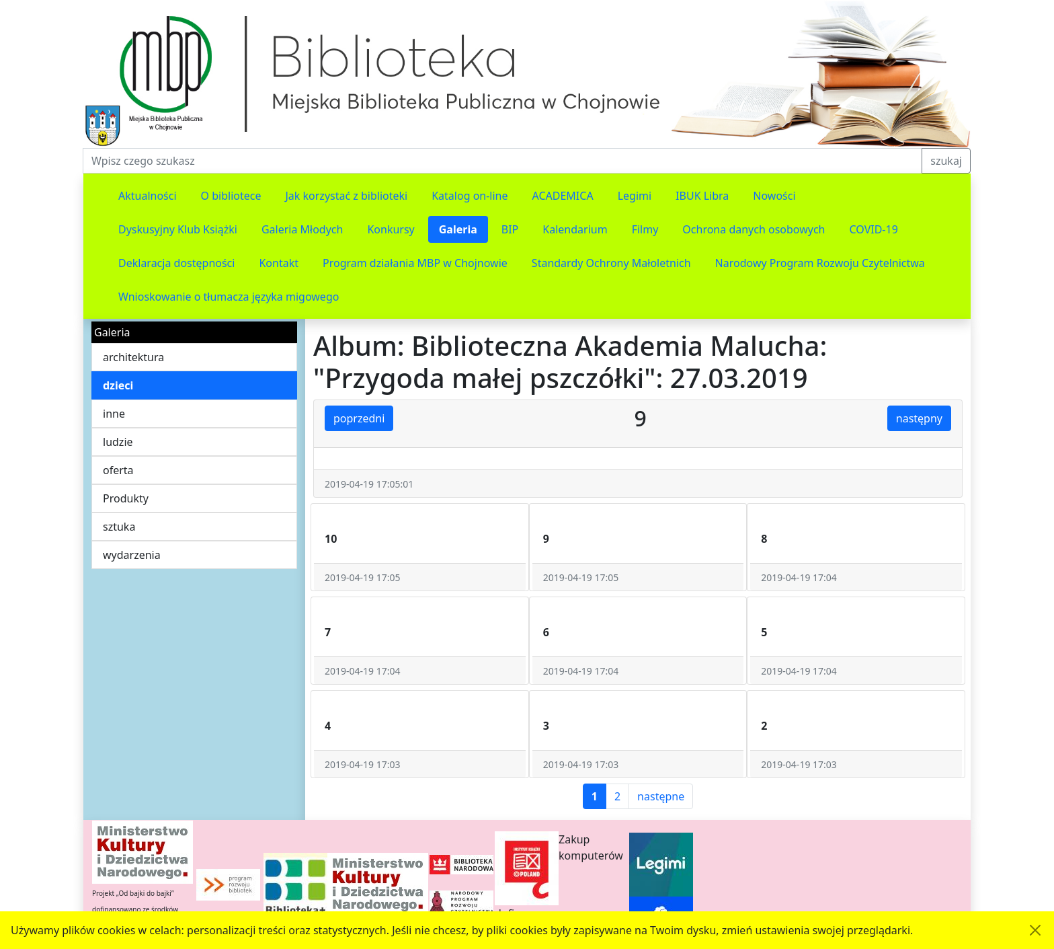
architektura (133, 357)
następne (660, 796)
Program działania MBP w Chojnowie (415, 263)
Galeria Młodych (302, 229)
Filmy (645, 229)
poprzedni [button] (358, 418)
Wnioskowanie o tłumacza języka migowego (228, 296)
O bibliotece (231, 195)
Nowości (774, 195)
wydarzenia (132, 554)
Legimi (634, 195)
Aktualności (147, 195)
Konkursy (390, 229)
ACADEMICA (563, 195)
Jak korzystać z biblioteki (346, 195)
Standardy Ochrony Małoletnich (611, 263)
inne (114, 413)
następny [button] (919, 418)
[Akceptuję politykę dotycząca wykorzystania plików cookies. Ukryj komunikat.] (1035, 930)
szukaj (946, 160)
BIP (510, 229)
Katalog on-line (470, 195)
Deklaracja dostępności (176, 263)
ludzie (118, 441)
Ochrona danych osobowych (753, 229)
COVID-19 (874, 229)
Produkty (126, 498)
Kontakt (278, 263)
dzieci (118, 385)
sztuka (119, 526)
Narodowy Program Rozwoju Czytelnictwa (820, 263)
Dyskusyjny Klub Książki (177, 229)
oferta (118, 470)
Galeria (458, 229)
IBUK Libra (702, 195)
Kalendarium (574, 229)
